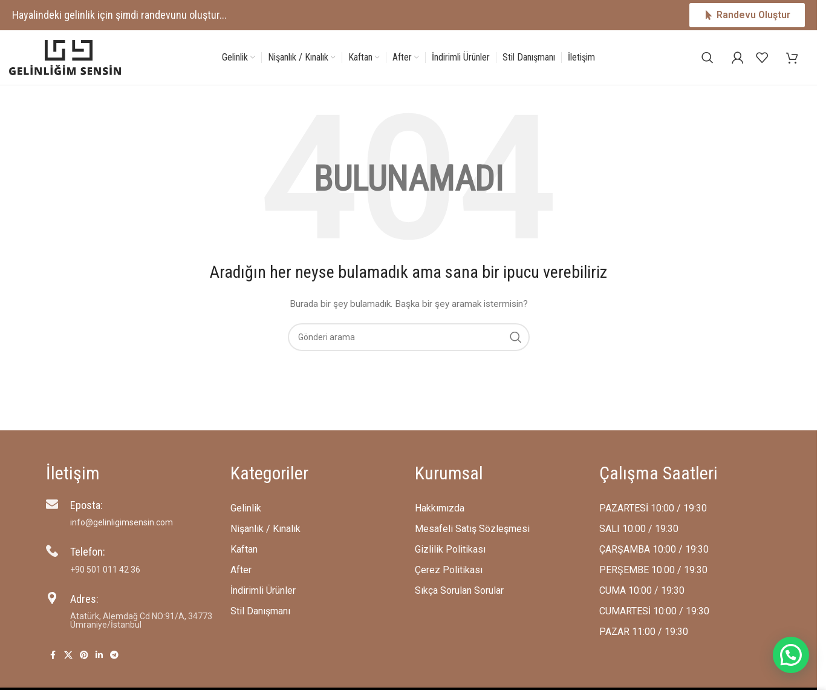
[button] (791, 655)
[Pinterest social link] (84, 655)
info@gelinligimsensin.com (121, 522)
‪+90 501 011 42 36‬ (105, 569)
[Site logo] (65, 57)
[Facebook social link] (53, 655)
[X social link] (68, 655)
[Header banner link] (408, 15)
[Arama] (707, 57)
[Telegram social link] (114, 655)
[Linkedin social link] (99, 655)
